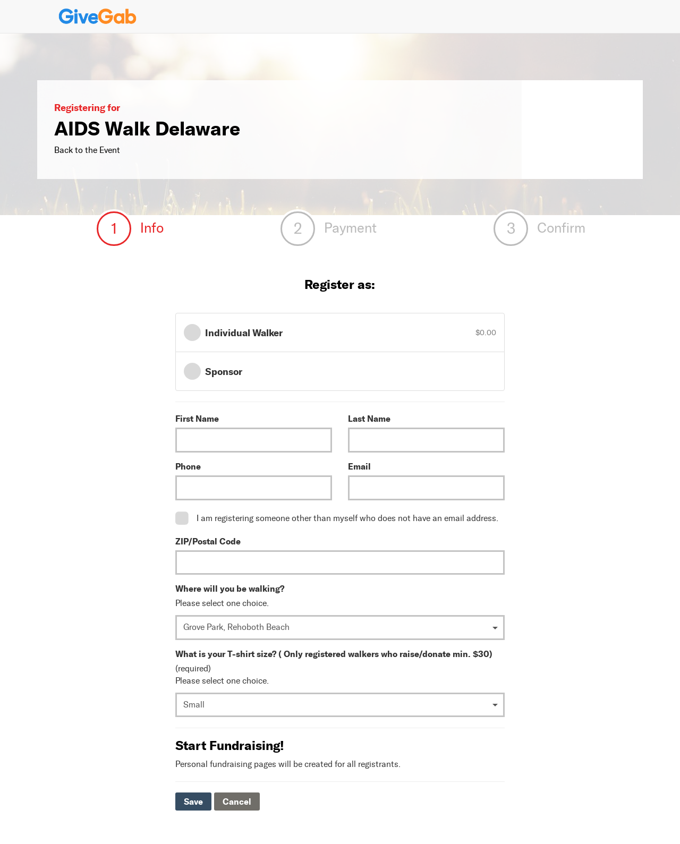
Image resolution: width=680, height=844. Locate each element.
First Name (197, 418)
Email (359, 466)
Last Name (369, 418)
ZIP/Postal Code (208, 541)
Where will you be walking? (229, 588)
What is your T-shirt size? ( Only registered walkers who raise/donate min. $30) (333, 654)
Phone (188, 466)
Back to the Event (87, 150)
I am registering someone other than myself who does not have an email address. (347, 518)
